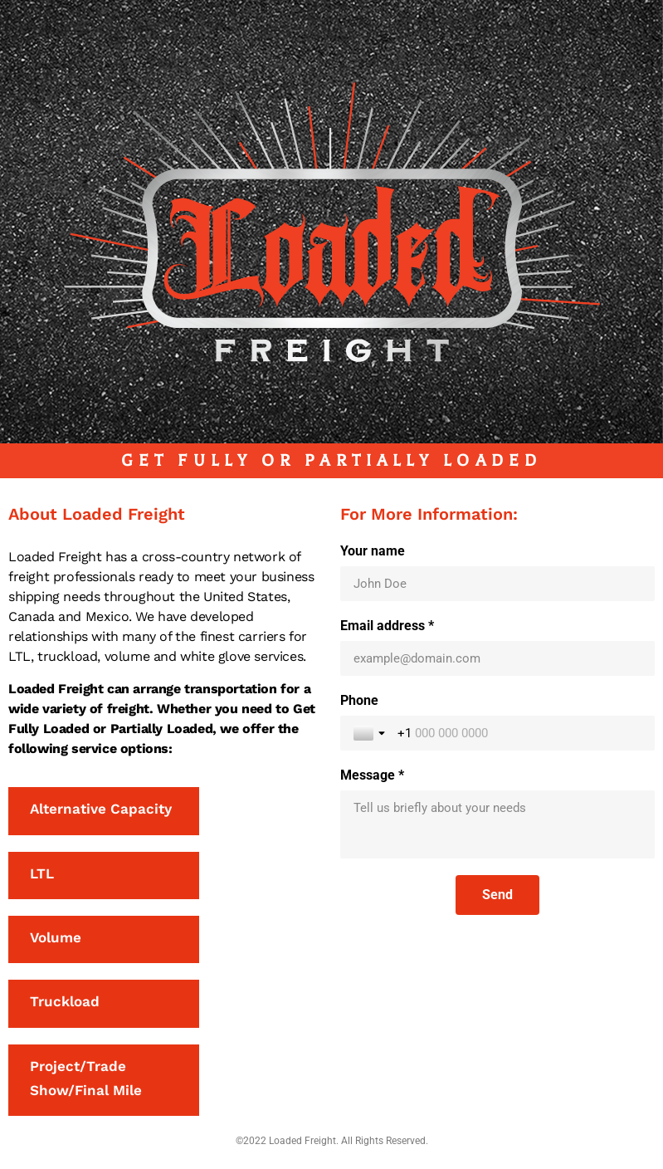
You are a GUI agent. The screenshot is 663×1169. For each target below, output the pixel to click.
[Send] (497, 895)
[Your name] (497, 583)
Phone (359, 700)
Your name (372, 551)
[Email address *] (497, 658)
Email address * (387, 625)
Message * (372, 775)
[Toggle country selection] (371, 733)
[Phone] (519, 733)
